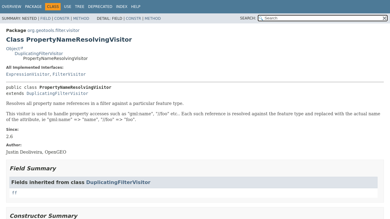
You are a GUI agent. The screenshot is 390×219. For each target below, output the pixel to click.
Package (33, 7)
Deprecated (100, 7)
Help (135, 7)
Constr (61, 18)
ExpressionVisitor (28, 74)
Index (122, 7)
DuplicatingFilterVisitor (39, 53)
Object (13, 48)
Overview (11, 7)
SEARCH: (248, 18)
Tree (79, 7)
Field (45, 18)
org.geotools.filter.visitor (53, 30)
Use (67, 7)
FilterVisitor (69, 74)
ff (14, 192)
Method (81, 18)
